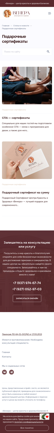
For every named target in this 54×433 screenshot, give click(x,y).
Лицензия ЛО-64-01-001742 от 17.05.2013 (22, 334)
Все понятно (27, 428)
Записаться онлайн (27, 298)
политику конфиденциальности (28, 422)
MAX (18, 372)
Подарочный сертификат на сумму (25, 192)
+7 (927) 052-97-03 (27, 289)
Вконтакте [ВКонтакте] (4, 372)
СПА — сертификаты (16, 117)
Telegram (11, 372)
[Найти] (48, 51)
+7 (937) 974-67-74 (27, 283)
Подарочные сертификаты (14, 110)
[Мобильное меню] (49, 13)
